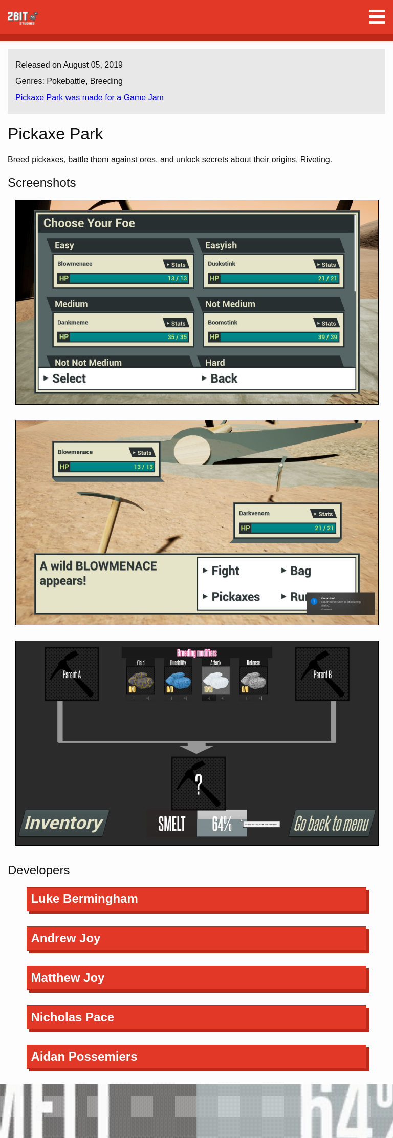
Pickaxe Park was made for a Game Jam (89, 97)
